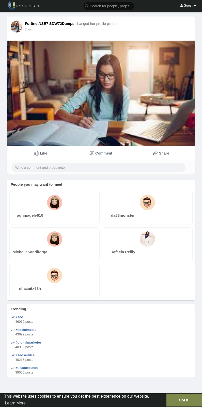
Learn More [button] (15, 403)
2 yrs (28, 29)
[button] (109, 6)
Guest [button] (188, 5)
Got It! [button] (184, 400)
